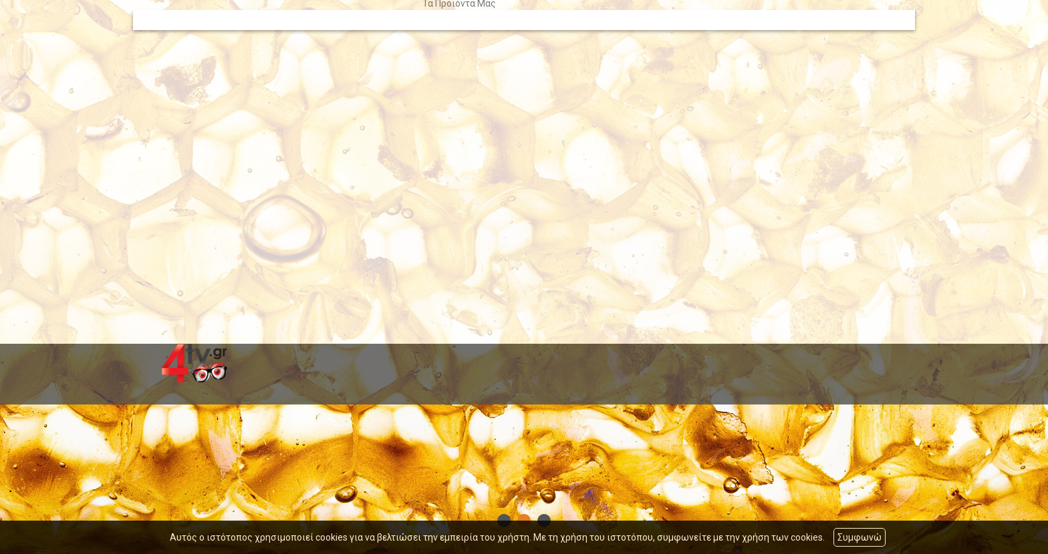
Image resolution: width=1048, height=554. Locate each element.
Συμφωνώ (859, 537)
